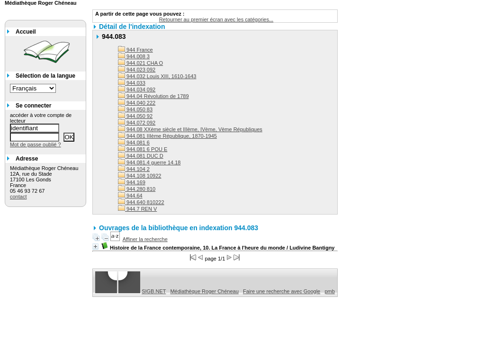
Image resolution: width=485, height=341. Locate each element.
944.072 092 (136, 123)
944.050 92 (135, 116)
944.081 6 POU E (142, 149)
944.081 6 (134, 142)
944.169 (131, 182)
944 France (135, 50)
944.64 (130, 195)
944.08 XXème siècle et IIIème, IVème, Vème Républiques (190, 129)
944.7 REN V (137, 209)
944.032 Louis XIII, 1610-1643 (157, 76)
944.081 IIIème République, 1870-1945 (167, 136)
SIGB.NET (154, 291)
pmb (329, 291)
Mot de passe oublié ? (35, 144)
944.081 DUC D (140, 156)
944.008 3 (134, 56)
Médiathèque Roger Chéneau (204, 291)
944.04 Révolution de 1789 (153, 96)
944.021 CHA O (140, 63)
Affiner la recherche (145, 239)
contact (18, 196)
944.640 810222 (141, 202)
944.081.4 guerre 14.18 (149, 162)
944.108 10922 (139, 176)
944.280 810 (136, 189)
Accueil (26, 31)
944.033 (131, 83)
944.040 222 (136, 103)
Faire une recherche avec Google (281, 291)
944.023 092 (136, 69)
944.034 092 (136, 89)
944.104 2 (134, 169)
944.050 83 (135, 109)
